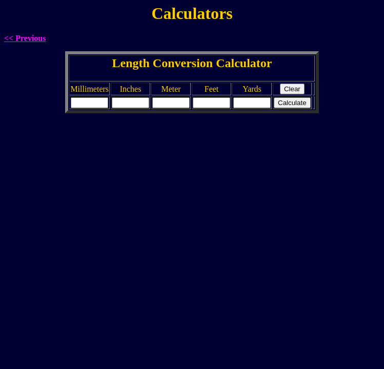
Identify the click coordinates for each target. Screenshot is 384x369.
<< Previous (25, 38)
